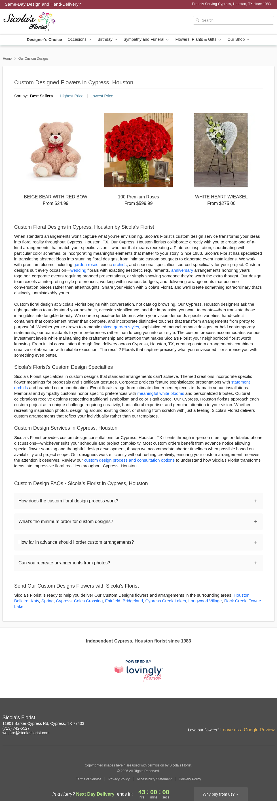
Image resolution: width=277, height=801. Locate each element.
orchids (120, 264)
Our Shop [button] (238, 39)
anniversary (182, 270)
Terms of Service (88, 779)
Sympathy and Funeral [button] (147, 39)
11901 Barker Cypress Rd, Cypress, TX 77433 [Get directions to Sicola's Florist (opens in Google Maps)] (43, 723)
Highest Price (71, 96)
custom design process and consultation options (129, 460)
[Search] (233, 20)
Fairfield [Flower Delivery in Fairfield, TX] (112, 600)
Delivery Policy (190, 779)
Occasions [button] (80, 39)
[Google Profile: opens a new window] (258, 718)
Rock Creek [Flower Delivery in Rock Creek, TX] (235, 600)
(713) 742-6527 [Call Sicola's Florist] (16, 728)
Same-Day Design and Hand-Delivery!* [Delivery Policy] (43, 4)
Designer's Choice (44, 39)
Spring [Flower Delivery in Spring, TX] (47, 600)
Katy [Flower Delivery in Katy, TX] (35, 600)
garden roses (85, 264)
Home (7, 59)
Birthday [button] (108, 39)
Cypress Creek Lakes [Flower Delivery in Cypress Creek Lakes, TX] (165, 600)
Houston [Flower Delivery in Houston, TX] (241, 595)
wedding (78, 270)
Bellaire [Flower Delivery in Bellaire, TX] (21, 600)
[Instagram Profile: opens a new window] (233, 718)
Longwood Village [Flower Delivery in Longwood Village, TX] (205, 600)
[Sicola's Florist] (43, 22)
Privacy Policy (119, 779)
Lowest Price (101, 96)
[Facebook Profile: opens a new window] (246, 718)
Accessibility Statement (154, 779)
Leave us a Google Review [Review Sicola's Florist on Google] (247, 729)
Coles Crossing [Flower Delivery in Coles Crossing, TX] (88, 600)
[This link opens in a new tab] (139, 671)
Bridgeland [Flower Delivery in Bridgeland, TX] (132, 600)
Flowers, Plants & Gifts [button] (198, 39)
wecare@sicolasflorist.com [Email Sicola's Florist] (26, 733)
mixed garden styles (120, 326)
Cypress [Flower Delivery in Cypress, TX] (63, 600)
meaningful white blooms (160, 393)
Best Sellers (41, 96)
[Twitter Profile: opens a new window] (271, 718)
